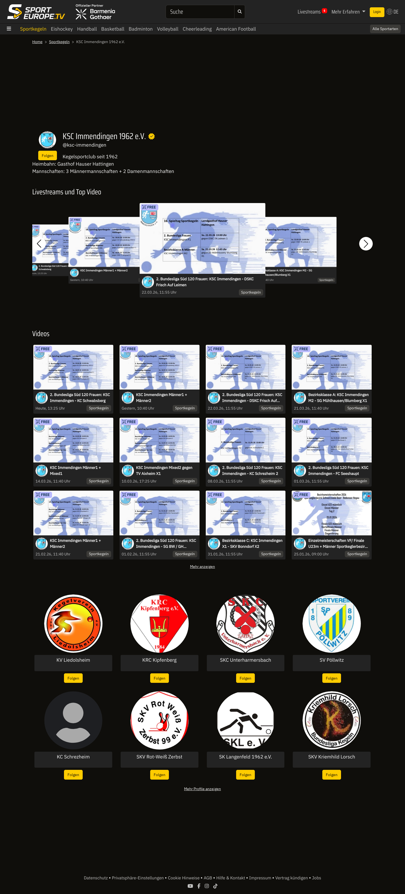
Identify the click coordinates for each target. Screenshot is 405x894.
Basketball (112, 29)
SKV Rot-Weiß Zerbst (159, 757)
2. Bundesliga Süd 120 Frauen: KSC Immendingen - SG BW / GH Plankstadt (166, 543)
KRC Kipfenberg (159, 660)
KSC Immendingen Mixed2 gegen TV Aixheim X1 (164, 470)
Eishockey (62, 29)
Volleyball (167, 29)
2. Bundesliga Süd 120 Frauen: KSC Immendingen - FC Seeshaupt (338, 470)
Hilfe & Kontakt (231, 878)
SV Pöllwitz (332, 660)
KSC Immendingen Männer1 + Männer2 (104, 270)
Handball (87, 29)
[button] (39, 243)
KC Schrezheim (73, 757)
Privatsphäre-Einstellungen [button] (138, 878)
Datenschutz (96, 878)
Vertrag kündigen (292, 878)
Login (377, 12)
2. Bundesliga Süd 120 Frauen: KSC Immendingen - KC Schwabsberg (80, 397)
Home (37, 41)
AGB (208, 878)
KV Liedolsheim (73, 660)
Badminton (141, 29)
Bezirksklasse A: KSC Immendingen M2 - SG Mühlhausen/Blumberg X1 (285, 272)
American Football (236, 29)
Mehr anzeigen (202, 566)
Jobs (316, 878)
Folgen (47, 155)
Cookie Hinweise (184, 878)
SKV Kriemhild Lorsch (331, 757)
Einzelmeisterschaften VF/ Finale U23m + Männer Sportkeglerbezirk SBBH (337, 543)
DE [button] (392, 11)
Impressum (260, 878)
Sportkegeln (33, 29)
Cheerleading (197, 29)
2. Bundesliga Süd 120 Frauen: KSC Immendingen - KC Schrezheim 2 (252, 470)
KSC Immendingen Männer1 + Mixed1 (75, 470)
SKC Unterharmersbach (245, 660)
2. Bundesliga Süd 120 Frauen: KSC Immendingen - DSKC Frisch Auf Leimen (205, 281)
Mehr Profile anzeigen (202, 788)
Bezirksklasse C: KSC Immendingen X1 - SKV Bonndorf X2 (252, 543)
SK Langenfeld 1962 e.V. (245, 757)
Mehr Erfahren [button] (346, 11)
